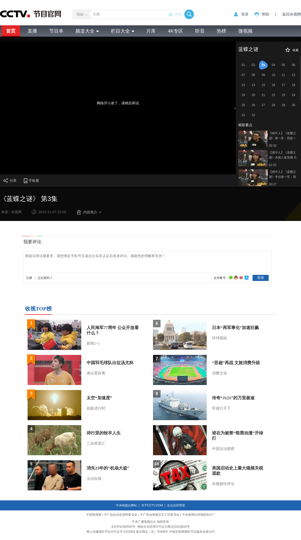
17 (283, 85)
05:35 (272, 145)
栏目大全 (122, 31)
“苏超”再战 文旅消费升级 (236, 362)
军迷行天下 (221, 408)
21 (263, 95)
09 (263, 75)
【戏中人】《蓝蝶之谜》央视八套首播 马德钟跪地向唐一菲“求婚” (283, 155)
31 (243, 115)
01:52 (272, 165)
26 (253, 105)
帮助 (265, 14)
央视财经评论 (223, 484)
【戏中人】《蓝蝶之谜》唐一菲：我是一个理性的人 (282, 136)
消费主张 (219, 373)
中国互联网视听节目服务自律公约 (191, 531)
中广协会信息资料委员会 (120, 514)
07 (243, 75)
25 (243, 105)
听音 (200, 31)
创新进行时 (96, 408)
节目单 (56, 31)
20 (253, 95)
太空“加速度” (99, 398)
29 (283, 105)
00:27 (272, 184)
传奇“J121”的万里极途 (233, 398)
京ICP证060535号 (123, 526)
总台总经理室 (176, 505)
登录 (245, 14)
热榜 (178, 14)
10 (273, 75)
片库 (151, 31)
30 (293, 105)
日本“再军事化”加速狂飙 (235, 327)
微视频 (245, 31)
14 (253, 85)
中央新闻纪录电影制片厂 (198, 514)
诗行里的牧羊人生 (104, 433)
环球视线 (219, 338)
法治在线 (94, 479)
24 (293, 95)
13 (243, 85)
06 (293, 65)
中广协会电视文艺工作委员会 (159, 514)
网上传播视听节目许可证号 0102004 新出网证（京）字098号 (127, 531)
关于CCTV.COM (152, 505)
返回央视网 (291, 14)
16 (273, 85)
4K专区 (175, 31)
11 (283, 75)
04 (273, 65)
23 (283, 95)
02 (253, 65)
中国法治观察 (223, 449)
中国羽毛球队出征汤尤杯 (110, 362)
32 (253, 115)
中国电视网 (93, 514)
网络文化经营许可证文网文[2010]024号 (163, 526)
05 (283, 65)
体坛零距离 (96, 373)
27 (263, 105)
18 (293, 85)
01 (243, 65)
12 (293, 75)
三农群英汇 (96, 443)
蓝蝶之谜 (248, 49)
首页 (11, 31)
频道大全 (87, 31)
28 (273, 105)
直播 (32, 31)
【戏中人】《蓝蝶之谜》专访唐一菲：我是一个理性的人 (282, 174)
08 (253, 75)
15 (263, 85)
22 (273, 95)
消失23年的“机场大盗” (108, 468)
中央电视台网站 (126, 505)
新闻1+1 (93, 343)
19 (243, 95)
